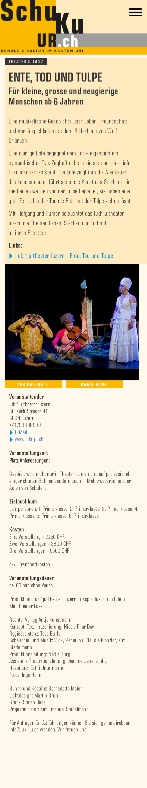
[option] (73, 743)
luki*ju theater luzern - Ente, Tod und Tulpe (64, 256)
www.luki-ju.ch (29, 440)
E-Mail (21, 433)
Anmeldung (94, 384)
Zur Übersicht (33, 384)
